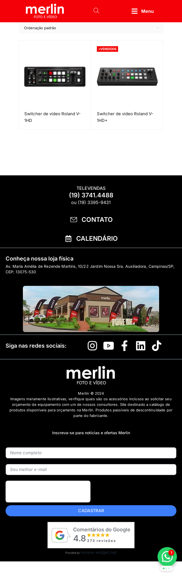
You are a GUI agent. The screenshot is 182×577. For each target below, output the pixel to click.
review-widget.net (98, 552)
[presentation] (48, 491)
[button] (142, 11)
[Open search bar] (96, 11)
